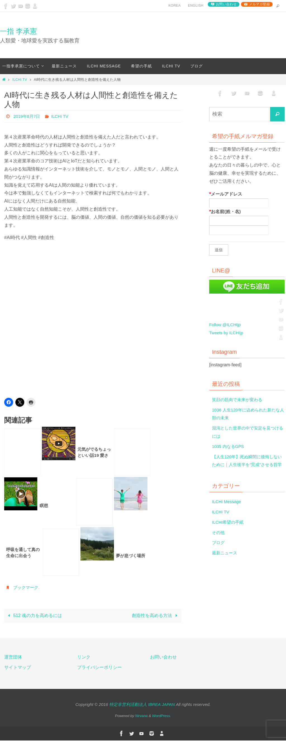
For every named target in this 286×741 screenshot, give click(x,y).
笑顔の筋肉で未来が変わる (239, 399)
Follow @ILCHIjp (226, 324)
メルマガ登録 (259, 4)
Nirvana (141, 716)
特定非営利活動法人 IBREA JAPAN (142, 705)
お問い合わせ (226, 4)
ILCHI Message (227, 509)
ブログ (218, 550)
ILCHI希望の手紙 (229, 530)
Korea (174, 6)
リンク (83, 657)
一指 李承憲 (18, 31)
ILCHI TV (19, 79)
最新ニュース (225, 561)
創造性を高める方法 (156, 615)
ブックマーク (26, 587)
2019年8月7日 (27, 116)
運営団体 (13, 657)
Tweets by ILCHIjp (227, 332)
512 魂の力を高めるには (34, 615)
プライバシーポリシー (99, 667)
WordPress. (161, 716)
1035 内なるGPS (229, 446)
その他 (218, 540)
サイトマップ (17, 667)
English (195, 6)
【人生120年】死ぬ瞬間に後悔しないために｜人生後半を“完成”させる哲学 (247, 464)
